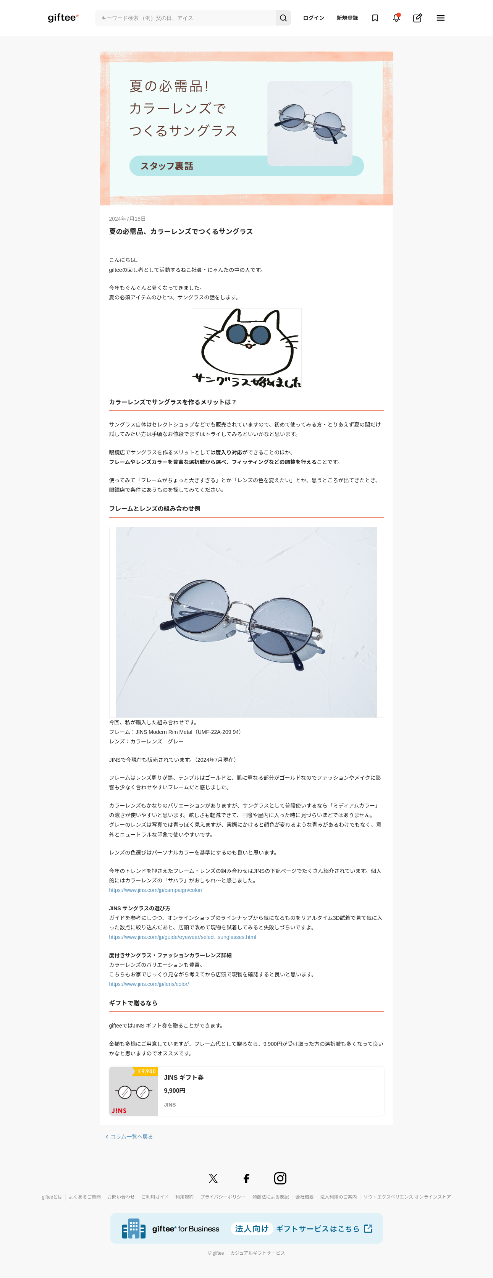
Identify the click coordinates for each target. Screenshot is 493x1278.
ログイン (314, 18)
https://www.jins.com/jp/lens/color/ (149, 984)
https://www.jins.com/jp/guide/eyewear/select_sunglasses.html (182, 937)
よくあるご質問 (85, 1197)
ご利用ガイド (155, 1197)
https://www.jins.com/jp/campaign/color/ (155, 890)
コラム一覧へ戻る (132, 1137)
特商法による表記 (270, 1197)
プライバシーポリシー (223, 1197)
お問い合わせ (121, 1197)
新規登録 (347, 18)
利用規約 (184, 1197)
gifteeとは (52, 1197)
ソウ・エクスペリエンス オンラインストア (407, 1197)
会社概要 (305, 1197)
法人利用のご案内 (338, 1197)
